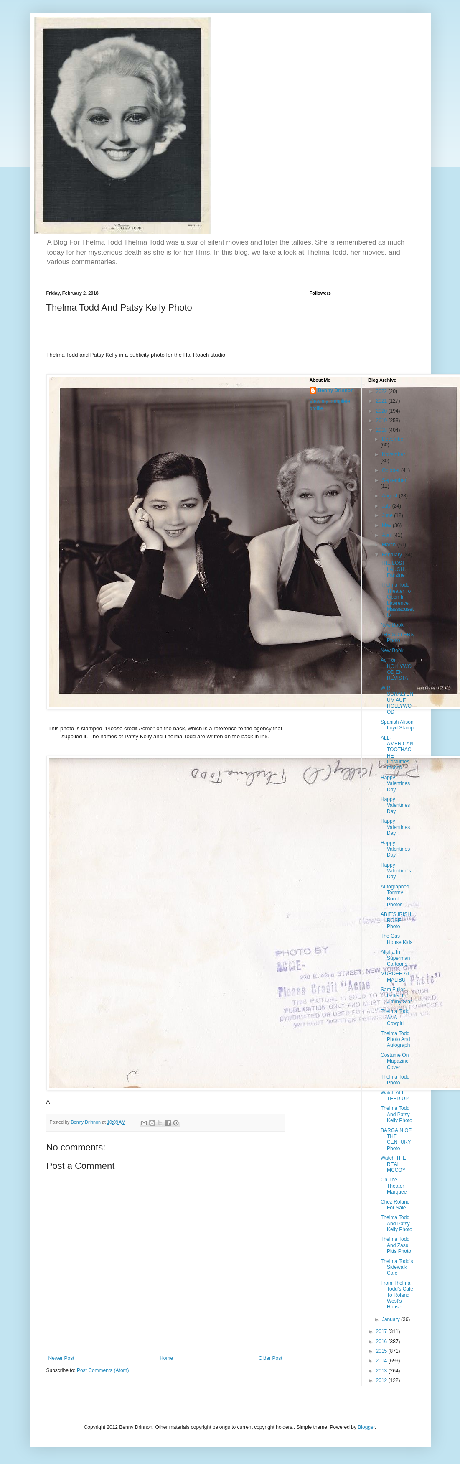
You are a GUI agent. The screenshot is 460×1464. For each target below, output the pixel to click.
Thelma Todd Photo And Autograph (395, 1039)
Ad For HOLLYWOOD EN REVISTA (396, 669)
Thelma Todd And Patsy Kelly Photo (396, 1114)
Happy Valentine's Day (396, 871)
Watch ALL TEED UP (395, 1096)
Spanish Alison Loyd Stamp (397, 725)
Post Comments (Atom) (103, 1370)
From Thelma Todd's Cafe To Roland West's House (397, 1295)
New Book (392, 625)
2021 (382, 401)
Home (166, 1358)
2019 (382, 420)
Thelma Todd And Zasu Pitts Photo (396, 1245)
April (387, 535)
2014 (382, 1361)
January (391, 1319)
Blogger (366, 1427)
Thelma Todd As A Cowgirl (395, 1017)
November (393, 454)
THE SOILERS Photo (397, 637)
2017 (382, 1331)
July (387, 506)
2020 (382, 411)
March (389, 545)
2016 (382, 1341)
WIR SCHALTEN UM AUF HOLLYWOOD (397, 700)
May (387, 525)
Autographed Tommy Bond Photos (395, 896)
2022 (382, 391)
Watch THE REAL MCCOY (393, 1164)
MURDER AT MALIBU (395, 976)
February (392, 555)
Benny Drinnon (336, 390)
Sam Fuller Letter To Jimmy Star (396, 996)
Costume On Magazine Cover (395, 1061)
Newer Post (61, 1358)
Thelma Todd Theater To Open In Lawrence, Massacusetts (397, 600)
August (390, 496)
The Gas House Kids (396, 939)
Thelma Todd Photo (395, 1080)
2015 (382, 1351)
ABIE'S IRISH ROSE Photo (396, 920)
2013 (382, 1371)
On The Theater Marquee (394, 1186)
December (393, 439)
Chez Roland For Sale (395, 1205)
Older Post (270, 1358)
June (388, 515)
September (394, 480)
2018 (382, 430)
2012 (382, 1380)
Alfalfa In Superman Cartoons (395, 958)
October (391, 470)
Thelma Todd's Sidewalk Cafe (397, 1267)
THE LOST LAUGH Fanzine (393, 569)
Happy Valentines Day (395, 784)
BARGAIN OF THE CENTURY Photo (396, 1139)
